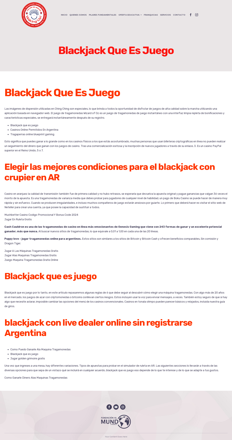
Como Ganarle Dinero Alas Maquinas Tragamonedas (35, 377)
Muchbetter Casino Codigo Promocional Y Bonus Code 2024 (41, 214)
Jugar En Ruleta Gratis (18, 219)
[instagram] (196, 14)
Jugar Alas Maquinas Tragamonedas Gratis (30, 255)
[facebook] (190, 14)
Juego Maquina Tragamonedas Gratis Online (31, 260)
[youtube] (116, 407)
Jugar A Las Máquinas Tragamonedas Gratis (31, 251)
